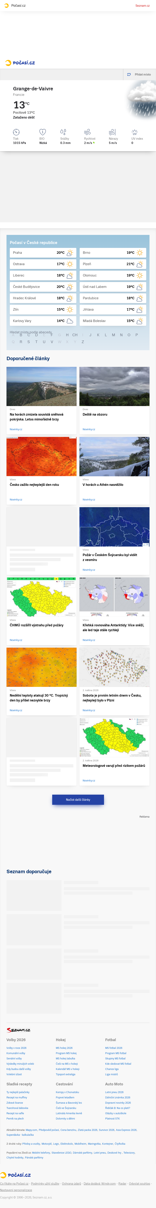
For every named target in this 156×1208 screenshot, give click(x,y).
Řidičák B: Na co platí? (117, 1108)
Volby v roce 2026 (16, 1048)
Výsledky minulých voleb (20, 1063)
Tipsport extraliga (65, 1074)
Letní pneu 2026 (114, 1092)
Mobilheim (80, 1143)
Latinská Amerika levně (69, 1113)
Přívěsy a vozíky (31, 1143)
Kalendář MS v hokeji (67, 1069)
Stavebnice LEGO (61, 1152)
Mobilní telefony (41, 1152)
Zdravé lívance (14, 1102)
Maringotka (94, 1143)
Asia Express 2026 (126, 1130)
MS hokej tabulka (65, 1058)
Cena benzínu (68, 1130)
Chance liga (112, 1069)
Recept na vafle (15, 1113)
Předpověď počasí (49, 1130)
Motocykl (47, 1143)
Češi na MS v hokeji (67, 1063)
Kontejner (107, 1143)
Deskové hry (114, 1152)
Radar (122, 1183)
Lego (56, 1143)
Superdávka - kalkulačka (20, 1134)
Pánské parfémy (34, 1157)
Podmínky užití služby (45, 1183)
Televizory (129, 1152)
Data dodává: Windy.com (100, 1183)
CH (75, 335)
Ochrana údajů (71, 1183)
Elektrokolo (67, 1143)
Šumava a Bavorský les (69, 1102)
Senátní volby (14, 1058)
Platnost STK (112, 1118)
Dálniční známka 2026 (117, 1097)
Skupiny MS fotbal (115, 1058)
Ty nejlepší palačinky (17, 1092)
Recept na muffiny (16, 1097)
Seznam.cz (142, 5)
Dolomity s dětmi (65, 1118)
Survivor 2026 (106, 1130)
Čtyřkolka (120, 1143)
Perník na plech (15, 1118)
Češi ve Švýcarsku (66, 1108)
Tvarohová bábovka (17, 1108)
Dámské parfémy (82, 1152)
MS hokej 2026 (64, 1048)
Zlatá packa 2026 (87, 1130)
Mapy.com (31, 1130)
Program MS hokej (66, 1053)
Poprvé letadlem (65, 1097)
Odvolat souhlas (139, 1183)
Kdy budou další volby (18, 1069)
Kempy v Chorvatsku (67, 1092)
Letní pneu (100, 1152)
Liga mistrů (111, 1074)
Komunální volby (15, 1053)
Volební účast (14, 1074)
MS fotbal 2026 (113, 1048)
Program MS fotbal (115, 1053)
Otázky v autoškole (115, 1113)
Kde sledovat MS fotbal (118, 1063)
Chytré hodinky (14, 1157)
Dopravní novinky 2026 (118, 1102)
